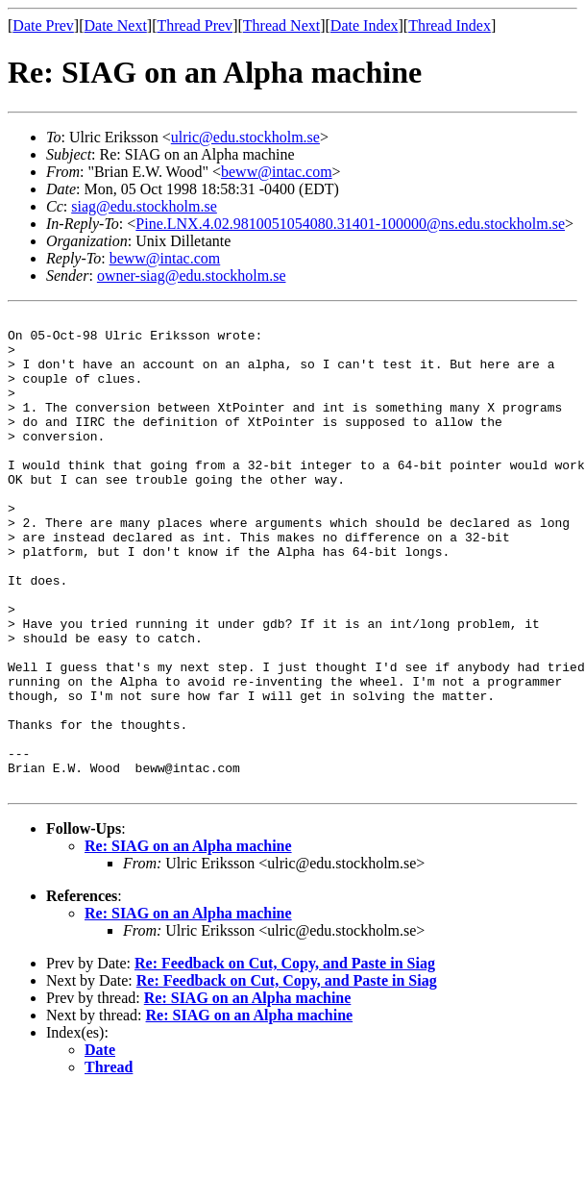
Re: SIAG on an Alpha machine (188, 941)
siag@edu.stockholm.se (144, 206)
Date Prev (43, 25)
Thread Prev (194, 25)
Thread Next (281, 25)
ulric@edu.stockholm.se (245, 137)
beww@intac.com (276, 171)
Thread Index (449, 25)
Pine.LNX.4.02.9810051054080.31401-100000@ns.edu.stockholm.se (350, 223)
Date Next (116, 25)
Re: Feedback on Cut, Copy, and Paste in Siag (284, 1058)
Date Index (364, 25)
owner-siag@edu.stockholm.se (191, 275)
